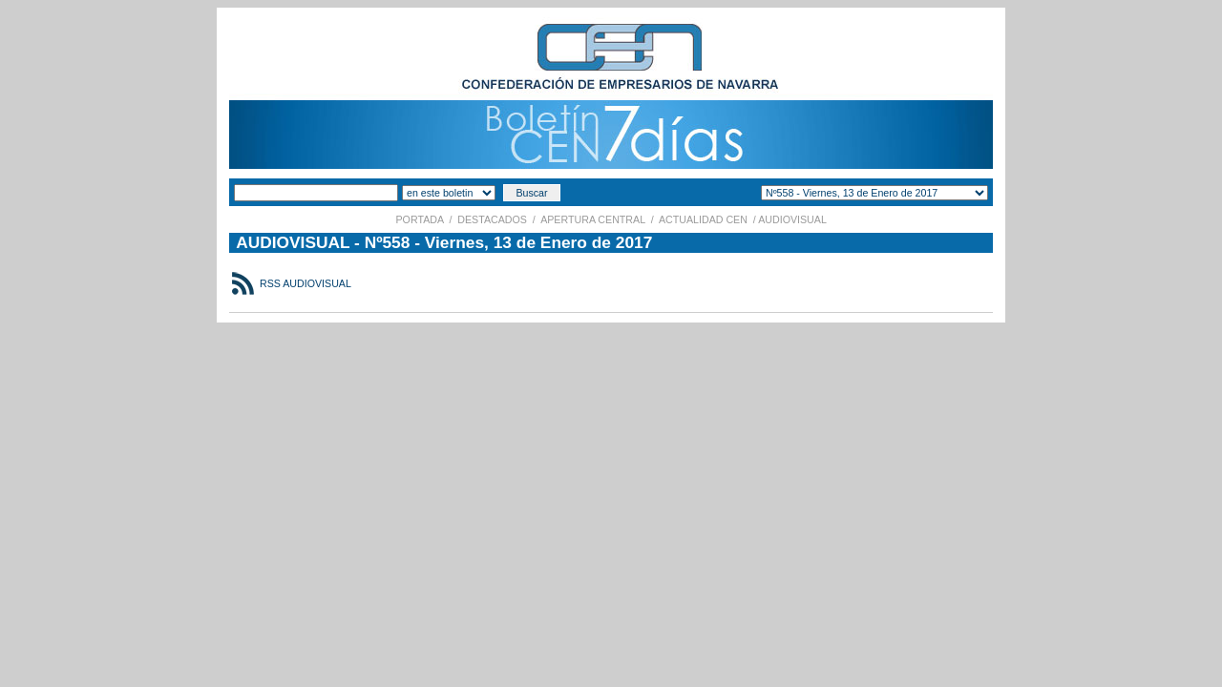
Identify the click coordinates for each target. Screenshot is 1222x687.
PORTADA (420, 219)
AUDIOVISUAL (793, 219)
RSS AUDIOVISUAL (304, 283)
